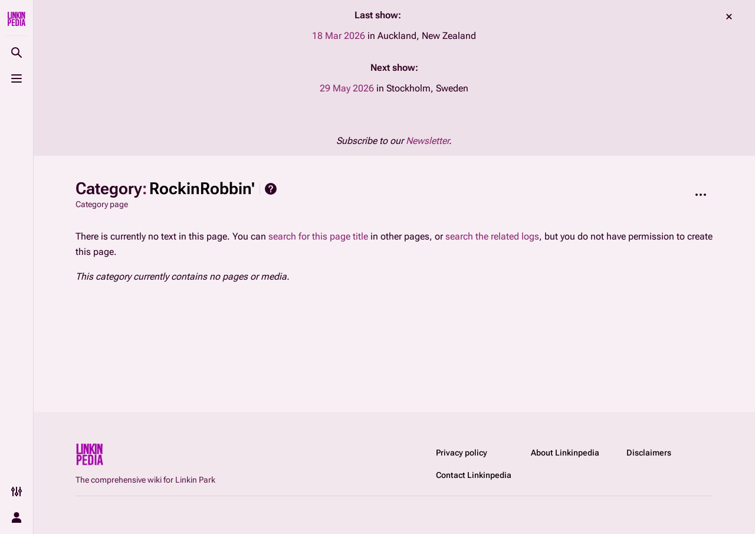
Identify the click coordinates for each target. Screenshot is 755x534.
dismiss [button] (729, 16)
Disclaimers (648, 452)
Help (271, 189)
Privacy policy (461, 452)
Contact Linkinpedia (473, 475)
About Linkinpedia (565, 452)
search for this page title (318, 236)
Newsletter (427, 140)
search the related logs (492, 236)
